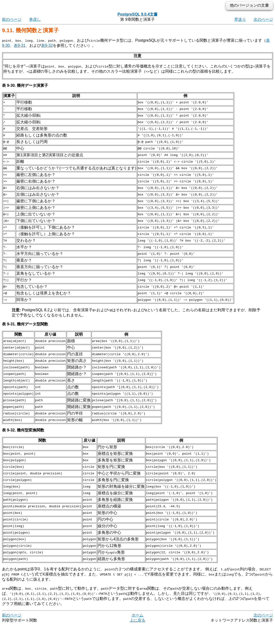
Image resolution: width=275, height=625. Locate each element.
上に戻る (137, 620)
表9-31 (19, 45)
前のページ (11, 19)
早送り (240, 19)
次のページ (263, 19)
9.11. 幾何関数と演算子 (30, 30)
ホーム (137, 615)
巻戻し (35, 19)
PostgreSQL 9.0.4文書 (137, 14)
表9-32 (47, 45)
